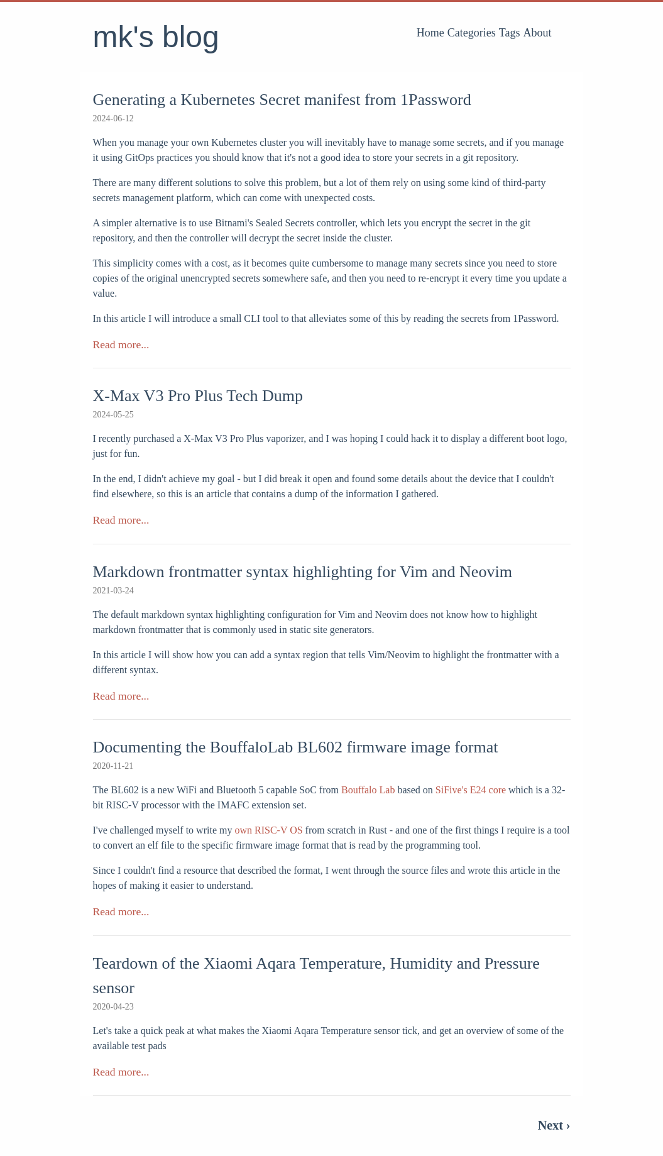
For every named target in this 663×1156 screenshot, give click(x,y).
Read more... (121, 344)
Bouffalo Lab (368, 789)
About (537, 32)
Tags (509, 32)
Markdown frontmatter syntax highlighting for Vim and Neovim (302, 572)
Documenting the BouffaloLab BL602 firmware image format (295, 747)
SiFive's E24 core (471, 789)
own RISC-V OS (268, 830)
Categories (471, 32)
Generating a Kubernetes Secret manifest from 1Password (282, 100)
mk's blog (156, 36)
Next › (554, 1125)
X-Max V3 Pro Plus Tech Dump (198, 396)
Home (430, 32)
